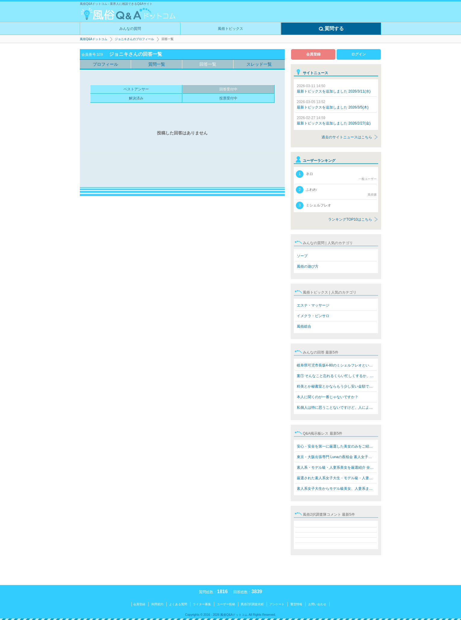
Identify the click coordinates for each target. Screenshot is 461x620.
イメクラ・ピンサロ (313, 316)
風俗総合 (304, 326)
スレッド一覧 (259, 64)
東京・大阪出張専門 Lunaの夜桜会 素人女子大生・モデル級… (337, 457)
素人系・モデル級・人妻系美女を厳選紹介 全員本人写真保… (337, 467)
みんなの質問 (130, 29)
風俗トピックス (230, 29)
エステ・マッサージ (313, 305)
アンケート (276, 604)
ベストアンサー (136, 89)
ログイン (358, 54)
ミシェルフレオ (313, 205)
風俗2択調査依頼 (252, 604)
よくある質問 (178, 604)
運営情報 (296, 604)
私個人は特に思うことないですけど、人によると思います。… (337, 407)
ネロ (336, 175)
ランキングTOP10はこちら (350, 219)
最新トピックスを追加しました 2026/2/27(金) (334, 120)
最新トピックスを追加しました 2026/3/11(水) (334, 88)
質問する (331, 29)
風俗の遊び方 (307, 266)
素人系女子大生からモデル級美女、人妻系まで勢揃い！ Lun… (337, 488)
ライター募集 (202, 604)
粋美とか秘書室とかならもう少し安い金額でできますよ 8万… (337, 386)
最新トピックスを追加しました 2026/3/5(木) (332, 104)
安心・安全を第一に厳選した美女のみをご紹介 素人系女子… (337, 446)
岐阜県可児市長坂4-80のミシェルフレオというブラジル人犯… (337, 365)
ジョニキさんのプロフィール (134, 39)
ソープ (302, 256)
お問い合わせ (317, 604)
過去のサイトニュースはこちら (346, 137)
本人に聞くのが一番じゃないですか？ (327, 397)
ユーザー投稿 (226, 604)
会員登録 (313, 54)
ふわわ (336, 191)
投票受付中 (228, 98)
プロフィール (105, 64)
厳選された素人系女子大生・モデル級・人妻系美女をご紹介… (337, 478)
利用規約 (157, 604)
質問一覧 (156, 64)
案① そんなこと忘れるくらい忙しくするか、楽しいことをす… (337, 376)
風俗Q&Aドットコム (93, 39)
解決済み (136, 98)
